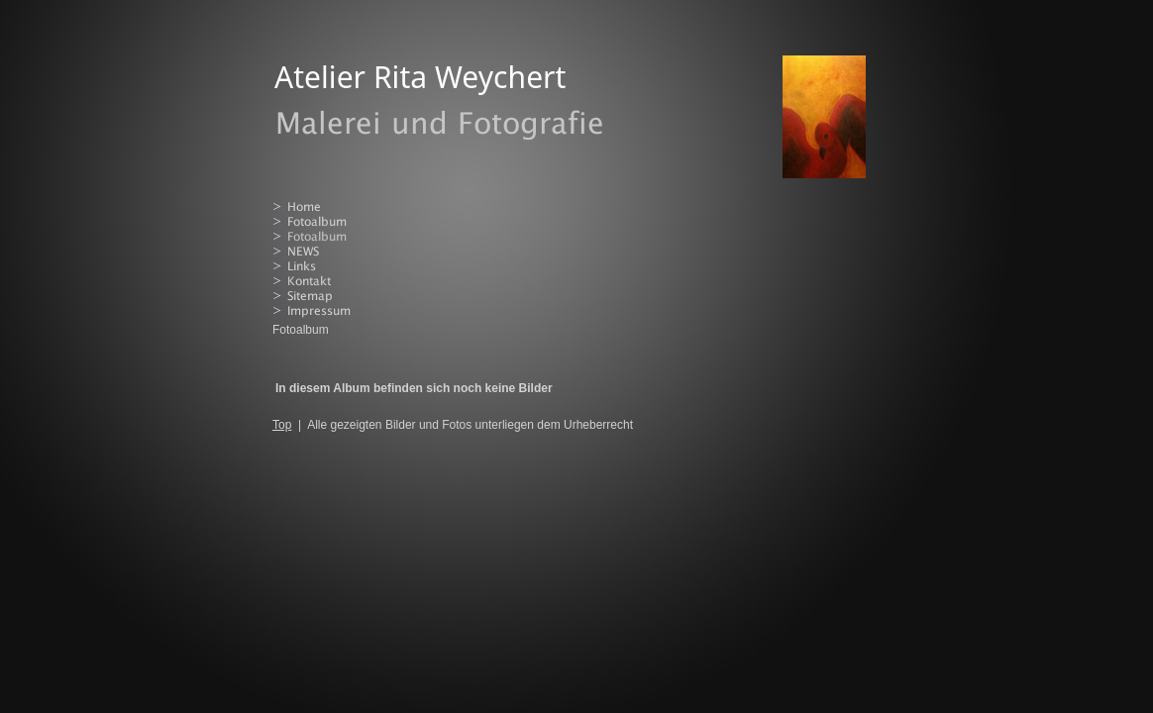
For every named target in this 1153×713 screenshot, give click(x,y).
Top (281, 425)
